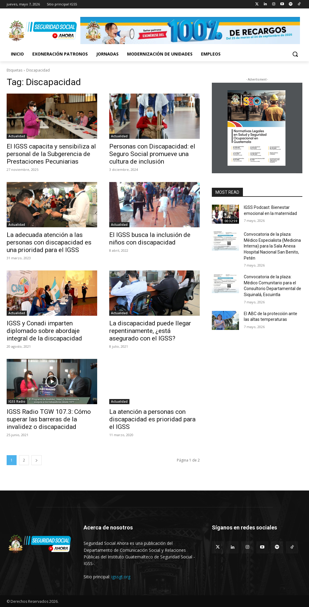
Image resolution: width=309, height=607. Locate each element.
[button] (295, 54)
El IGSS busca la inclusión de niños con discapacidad (149, 238)
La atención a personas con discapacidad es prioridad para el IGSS (152, 419)
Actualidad (16, 136)
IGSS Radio (16, 401)
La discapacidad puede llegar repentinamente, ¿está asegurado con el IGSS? (150, 331)
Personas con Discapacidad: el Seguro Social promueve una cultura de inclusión (152, 154)
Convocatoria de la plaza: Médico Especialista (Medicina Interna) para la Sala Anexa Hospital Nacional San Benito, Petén (272, 246)
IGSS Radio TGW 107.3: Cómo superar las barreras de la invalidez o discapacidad (49, 419)
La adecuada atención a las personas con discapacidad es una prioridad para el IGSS (49, 242)
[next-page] (36, 460)
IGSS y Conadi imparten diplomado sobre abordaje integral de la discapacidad (44, 331)
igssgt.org (120, 577)
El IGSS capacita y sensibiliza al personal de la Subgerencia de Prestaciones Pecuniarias (51, 154)
